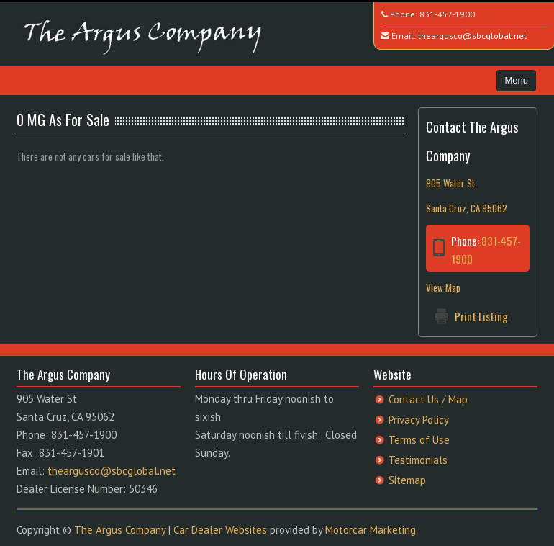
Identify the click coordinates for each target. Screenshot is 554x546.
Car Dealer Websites (220, 530)
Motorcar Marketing (370, 530)
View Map (443, 287)
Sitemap (407, 480)
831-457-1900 (447, 14)
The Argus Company (119, 530)
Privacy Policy (419, 419)
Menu (516, 80)
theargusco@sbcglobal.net (472, 35)
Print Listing (481, 316)
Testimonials (418, 460)
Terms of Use (419, 440)
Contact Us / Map (428, 399)
